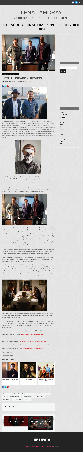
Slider (12, 74)
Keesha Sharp (40, 396)
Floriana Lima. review (44, 393)
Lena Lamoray (12, 81)
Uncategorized (64, 139)
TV (47, 25)
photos (62, 129)
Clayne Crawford (18, 393)
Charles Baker (6, 393)
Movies (52, 25)
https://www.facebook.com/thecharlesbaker (33, 341)
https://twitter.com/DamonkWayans (32, 348)
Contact (42, 29)
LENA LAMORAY (41, 11)
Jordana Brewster (28, 396)
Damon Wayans (31, 393)
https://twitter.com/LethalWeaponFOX (32, 334)
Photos (76, 25)
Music (60, 25)
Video (61, 141)
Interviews (30, 25)
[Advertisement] (71, 46)
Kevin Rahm (6, 399)
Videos (62, 143)
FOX (4, 396)
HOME (5, 25)
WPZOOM (56, 446)
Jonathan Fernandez (14, 396)
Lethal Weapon (17, 399)
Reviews (40, 25)
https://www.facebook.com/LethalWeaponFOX (35, 338)
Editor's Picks (64, 115)
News (11, 25)
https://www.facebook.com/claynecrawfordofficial (36, 345)
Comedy (68, 25)
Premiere (27, 399)
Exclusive (20, 25)
